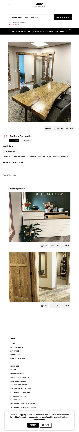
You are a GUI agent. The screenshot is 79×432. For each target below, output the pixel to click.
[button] (10, 5)
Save (66, 246)
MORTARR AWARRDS (18, 381)
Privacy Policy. (39, 419)
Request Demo (14, 24)
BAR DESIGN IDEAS (17, 400)
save (70, 129)
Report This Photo (9, 175)
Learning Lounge (17, 373)
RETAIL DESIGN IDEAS (18, 396)
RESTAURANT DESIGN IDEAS (20, 392)
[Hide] (68, 29)
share (59, 129)
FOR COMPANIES (16, 347)
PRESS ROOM (15, 366)
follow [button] (15, 140)
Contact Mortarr (17, 358)
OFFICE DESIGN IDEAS (18, 385)
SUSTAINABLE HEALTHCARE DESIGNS (24, 403)
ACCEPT (33, 425)
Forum (13, 370)
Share (56, 246)
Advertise (14, 351)
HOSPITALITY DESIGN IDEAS (20, 388)
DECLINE (45, 425)
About (13, 343)
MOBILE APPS (15, 355)
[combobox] (63, 17)
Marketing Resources (19, 377)
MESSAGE (27, 140)
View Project (10, 151)
